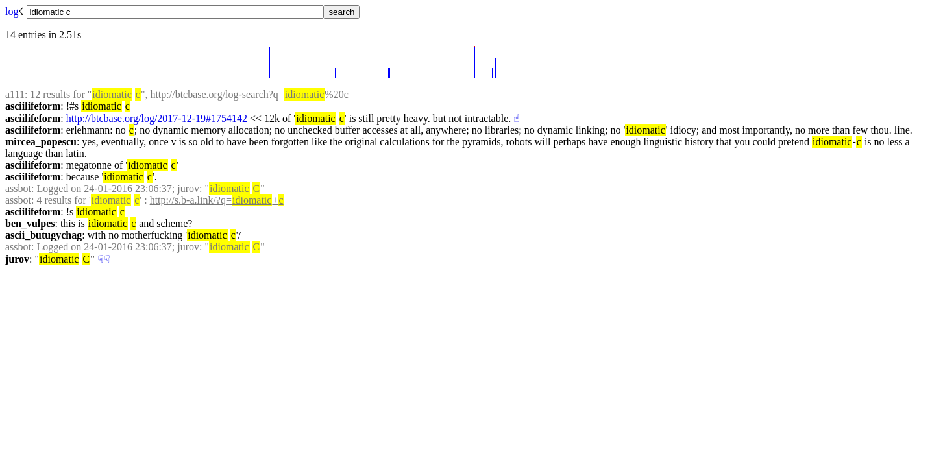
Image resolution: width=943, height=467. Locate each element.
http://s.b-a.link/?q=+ (217, 200)
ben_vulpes (30, 223)
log (11, 11)
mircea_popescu (41, 141)
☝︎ (516, 118)
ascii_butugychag (43, 235)
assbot (18, 188)
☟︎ (100, 259)
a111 (15, 94)
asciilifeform (32, 106)
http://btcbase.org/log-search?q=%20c (249, 94)
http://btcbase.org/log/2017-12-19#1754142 (156, 118)
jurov (17, 259)
